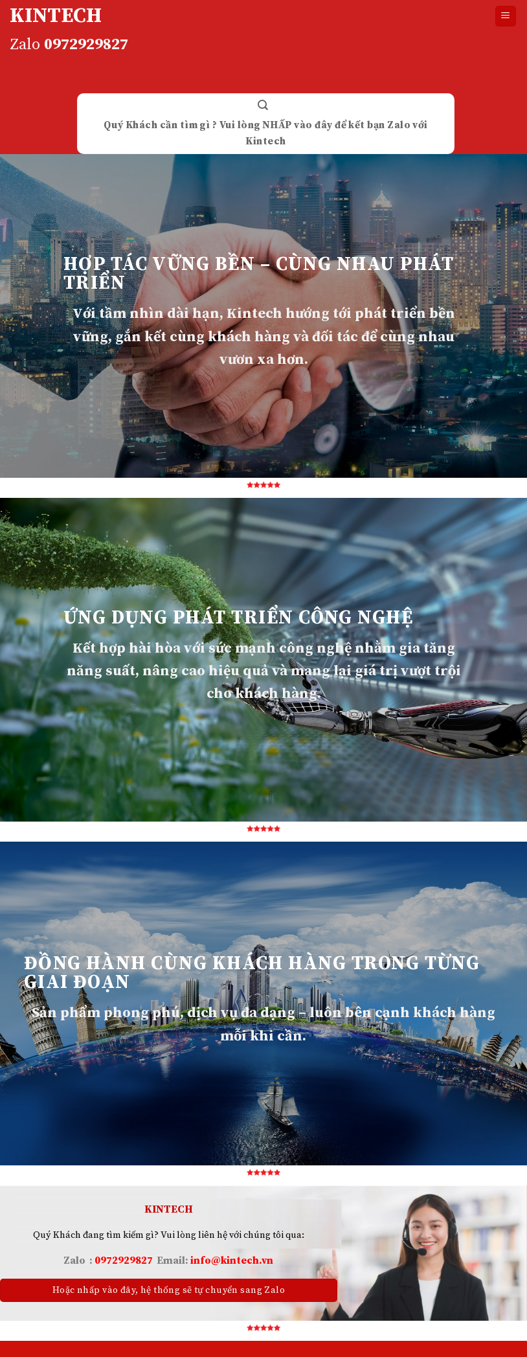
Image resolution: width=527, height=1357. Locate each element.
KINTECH (56, 16)
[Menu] (506, 16)
